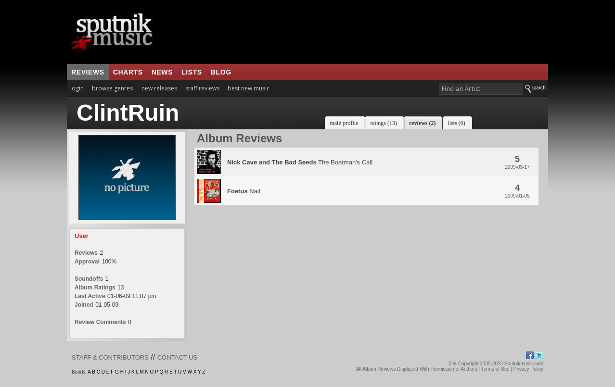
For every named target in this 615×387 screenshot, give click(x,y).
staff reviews (202, 88)
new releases (159, 88)
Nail (243, 191)
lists (191, 72)
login (77, 88)
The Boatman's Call (299, 162)
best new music (248, 88)
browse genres (112, 88)
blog (221, 72)
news (162, 72)
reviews (87, 72)
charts (128, 72)
